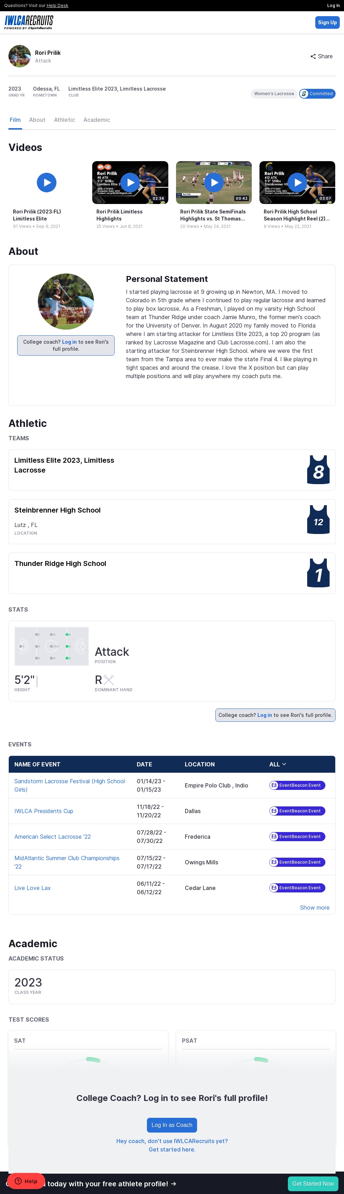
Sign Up (327, 22)
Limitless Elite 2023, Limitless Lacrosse (64, 465)
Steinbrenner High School (57, 510)
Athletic (64, 119)
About (37, 119)
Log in (69, 342)
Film (15, 119)
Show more (315, 907)
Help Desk (57, 5)
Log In (333, 5)
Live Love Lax (32, 887)
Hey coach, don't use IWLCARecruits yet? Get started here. (172, 1145)
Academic (96, 119)
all (278, 764)
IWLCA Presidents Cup (43, 810)
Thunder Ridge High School (60, 563)
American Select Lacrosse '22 (52, 836)
